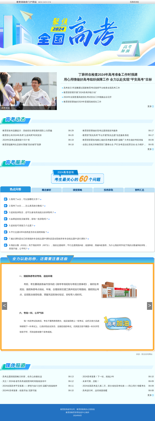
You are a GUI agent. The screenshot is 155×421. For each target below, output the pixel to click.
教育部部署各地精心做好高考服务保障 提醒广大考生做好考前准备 (113, 140)
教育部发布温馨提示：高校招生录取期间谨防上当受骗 (27, 130)
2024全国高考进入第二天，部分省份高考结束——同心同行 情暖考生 (114, 386)
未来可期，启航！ (91, 381)
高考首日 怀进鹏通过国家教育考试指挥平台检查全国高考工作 (92, 88)
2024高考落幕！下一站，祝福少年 (98, 376)
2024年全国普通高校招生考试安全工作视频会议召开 (88, 97)
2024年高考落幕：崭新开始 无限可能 (19, 390)
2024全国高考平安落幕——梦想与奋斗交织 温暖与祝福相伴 (29, 386)
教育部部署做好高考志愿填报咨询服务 (100, 130)
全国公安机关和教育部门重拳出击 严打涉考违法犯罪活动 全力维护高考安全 (117, 144)
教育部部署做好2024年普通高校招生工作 (82, 102)
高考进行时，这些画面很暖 (95, 390)
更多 (150, 106)
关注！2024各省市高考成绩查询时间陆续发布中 (24, 381)
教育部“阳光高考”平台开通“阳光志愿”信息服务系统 (106, 135)
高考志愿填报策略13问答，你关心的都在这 (22, 376)
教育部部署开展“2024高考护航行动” (80, 92)
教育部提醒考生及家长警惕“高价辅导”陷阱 (21, 144)
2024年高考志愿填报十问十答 (16, 140)
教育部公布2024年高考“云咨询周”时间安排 (21, 135)
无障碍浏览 (134, 2)
